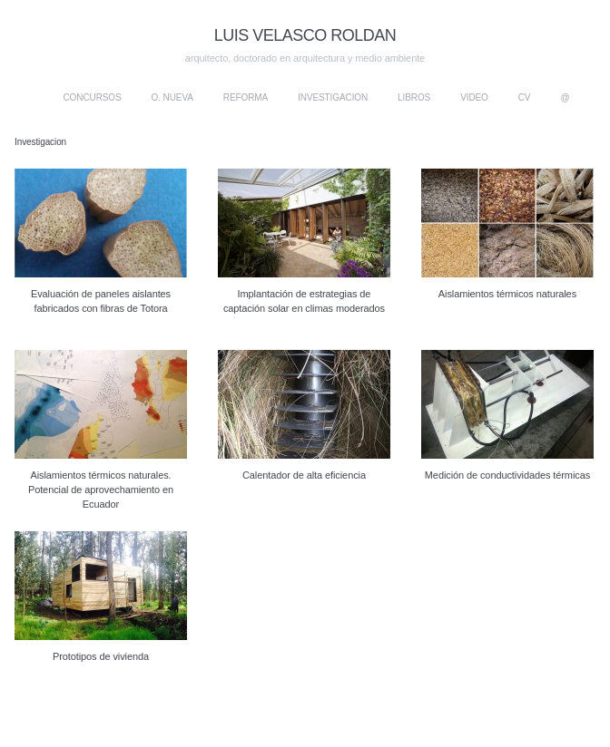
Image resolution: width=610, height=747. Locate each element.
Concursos (93, 97)
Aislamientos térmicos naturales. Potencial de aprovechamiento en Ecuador (100, 489)
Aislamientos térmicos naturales (507, 293)
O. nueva (172, 97)
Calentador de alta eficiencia (304, 475)
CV (524, 97)
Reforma (245, 97)
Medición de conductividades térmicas (507, 475)
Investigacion (333, 97)
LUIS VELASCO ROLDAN (305, 35)
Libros (414, 97)
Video (474, 97)
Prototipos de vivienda (101, 656)
